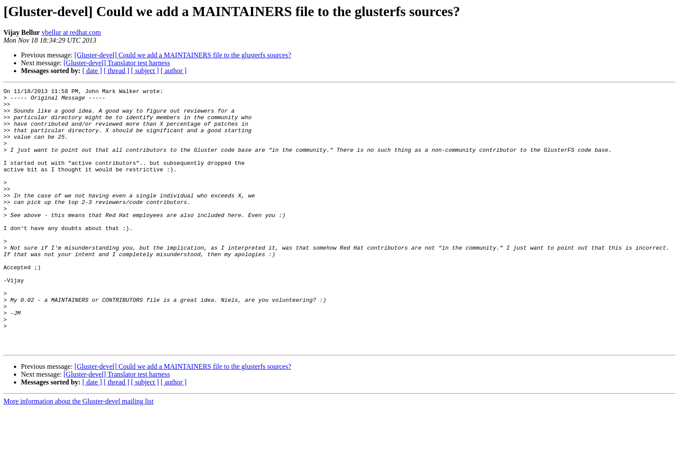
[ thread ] (116, 70)
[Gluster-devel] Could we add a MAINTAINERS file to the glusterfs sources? (182, 55)
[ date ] (92, 70)
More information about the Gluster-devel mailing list (78, 453)
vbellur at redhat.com (71, 32)
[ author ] (174, 70)
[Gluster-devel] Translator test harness (117, 63)
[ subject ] (145, 70)
